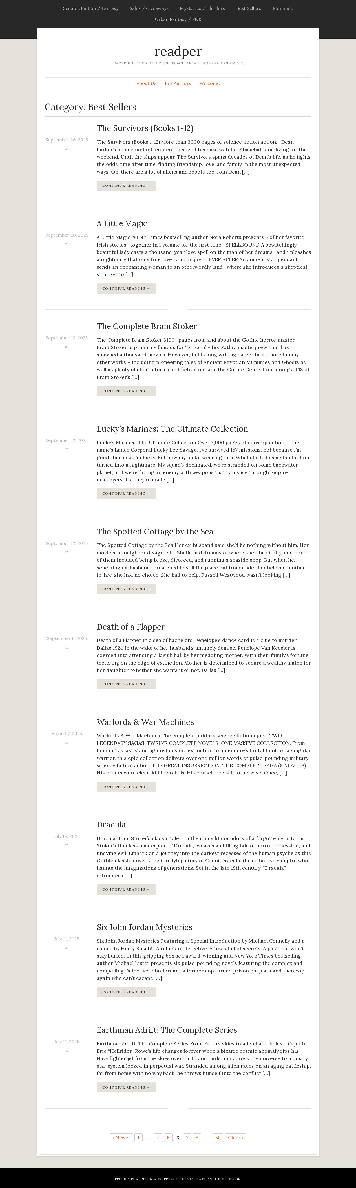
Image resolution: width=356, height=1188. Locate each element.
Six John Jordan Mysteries (145, 927)
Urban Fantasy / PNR (178, 19)
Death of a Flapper (131, 627)
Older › (235, 1137)
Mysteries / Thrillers (202, 8)
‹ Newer (121, 1137)
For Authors (178, 83)
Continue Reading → (126, 185)
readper (178, 51)
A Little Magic (122, 223)
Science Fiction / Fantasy (90, 8)
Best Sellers (248, 8)
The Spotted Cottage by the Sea (155, 532)
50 (218, 1137)
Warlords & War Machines (145, 722)
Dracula (111, 825)
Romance (283, 8)
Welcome (210, 83)
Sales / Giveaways (149, 8)
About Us (146, 83)
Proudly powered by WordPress (144, 1179)
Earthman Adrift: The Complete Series (167, 1030)
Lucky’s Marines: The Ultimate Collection (172, 429)
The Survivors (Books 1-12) (145, 128)
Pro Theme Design (223, 1179)
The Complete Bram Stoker (147, 326)
